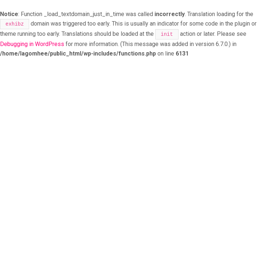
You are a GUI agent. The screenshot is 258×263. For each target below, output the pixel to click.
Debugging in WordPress (32, 44)
